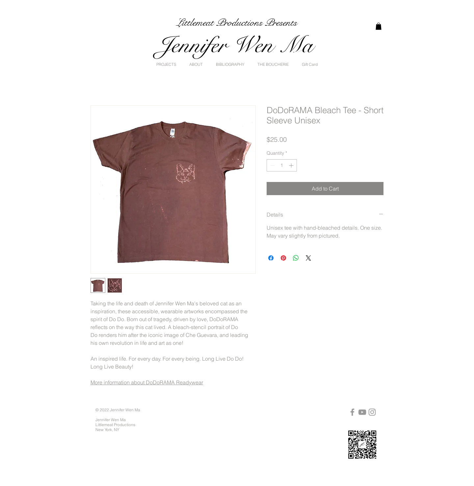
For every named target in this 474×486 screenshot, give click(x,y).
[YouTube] (362, 412)
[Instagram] (372, 412)
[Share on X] (308, 258)
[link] (379, 26)
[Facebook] (352, 412)
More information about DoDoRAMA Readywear (147, 382)
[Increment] (292, 165)
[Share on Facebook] (271, 258)
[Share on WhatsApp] (296, 258)
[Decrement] (272, 165)
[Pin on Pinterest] (283, 258)
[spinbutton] (282, 165)
